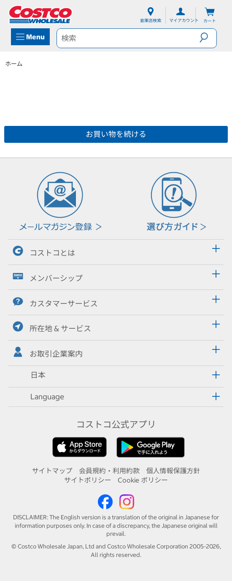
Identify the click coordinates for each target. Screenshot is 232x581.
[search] (128, 38)
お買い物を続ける (116, 134)
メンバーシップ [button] (48, 277)
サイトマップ (52, 470)
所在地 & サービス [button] (52, 327)
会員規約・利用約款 (109, 470)
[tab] (116, 250)
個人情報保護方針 (173, 470)
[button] (208, 37)
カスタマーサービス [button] (55, 302)
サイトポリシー (87, 480)
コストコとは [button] (44, 251)
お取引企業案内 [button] (48, 352)
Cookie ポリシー (143, 480)
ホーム (14, 64)
